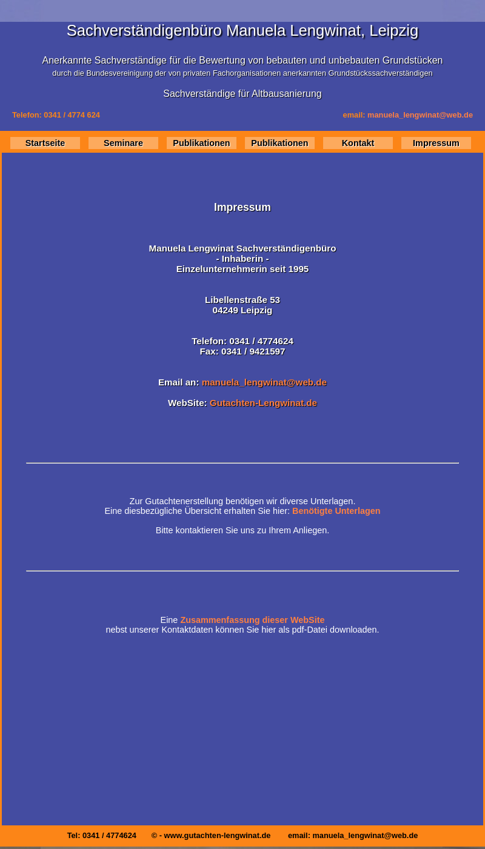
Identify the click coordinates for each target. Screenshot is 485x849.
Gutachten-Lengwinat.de (263, 403)
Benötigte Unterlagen (336, 511)
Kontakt (358, 143)
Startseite (45, 143)
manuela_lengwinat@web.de (420, 114)
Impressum (436, 143)
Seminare (123, 143)
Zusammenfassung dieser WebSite (252, 620)
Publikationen (201, 143)
